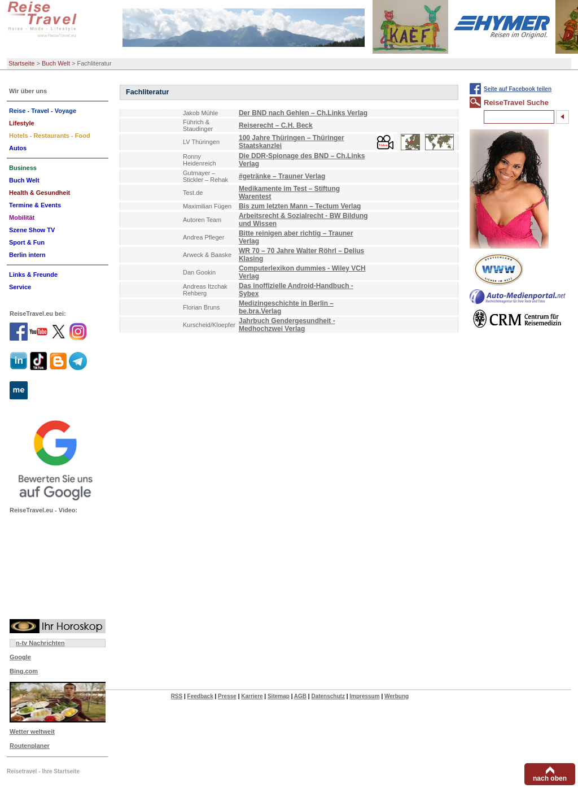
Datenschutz (327, 696)
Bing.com (24, 671)
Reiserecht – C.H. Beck (276, 125)
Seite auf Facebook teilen (517, 89)
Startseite (21, 63)
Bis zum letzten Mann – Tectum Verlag (300, 206)
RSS (177, 696)
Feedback (200, 696)
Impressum (364, 696)
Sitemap (279, 696)
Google (20, 657)
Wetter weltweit (32, 731)
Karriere (251, 696)
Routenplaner (30, 745)
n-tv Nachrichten (40, 642)
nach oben (550, 778)
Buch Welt (56, 63)
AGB (300, 696)
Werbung (396, 696)
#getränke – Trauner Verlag (282, 176)
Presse (227, 696)
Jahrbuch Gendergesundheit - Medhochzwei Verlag (287, 325)
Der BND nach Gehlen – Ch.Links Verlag (303, 113)
